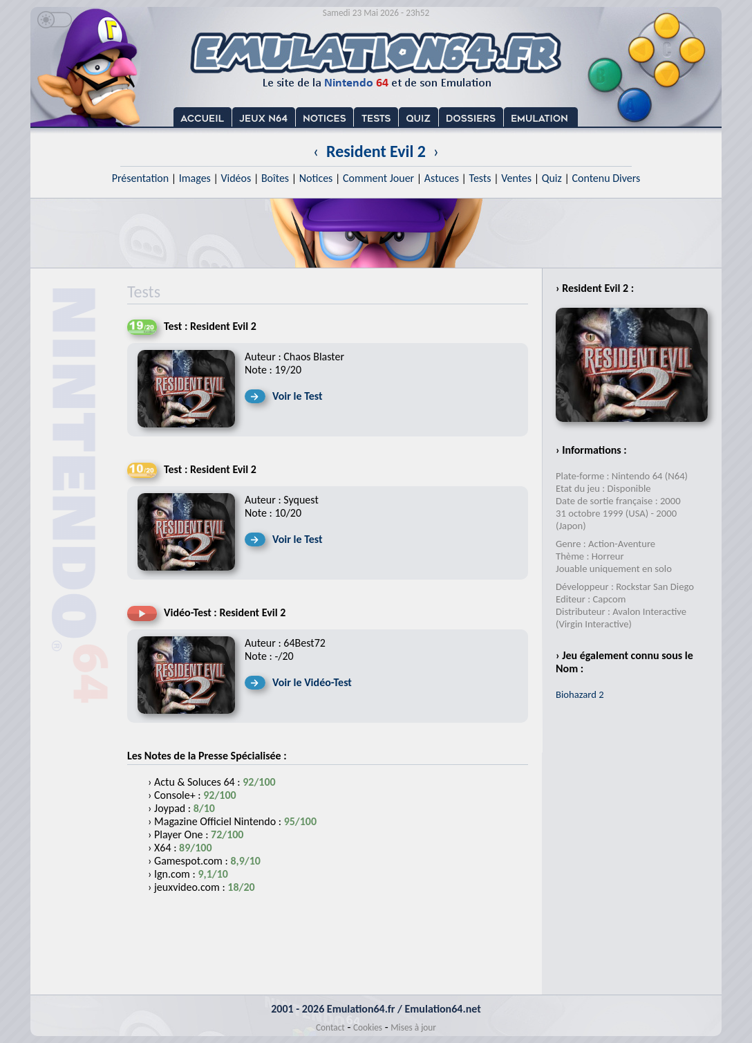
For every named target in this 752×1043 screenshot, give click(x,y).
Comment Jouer (378, 178)
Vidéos (235, 178)
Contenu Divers (606, 178)
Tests (480, 178)
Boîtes (275, 178)
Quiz (552, 178)
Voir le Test (297, 396)
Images (195, 178)
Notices (316, 178)
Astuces (441, 178)
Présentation (140, 178)
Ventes (516, 178)
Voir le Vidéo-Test (312, 682)
